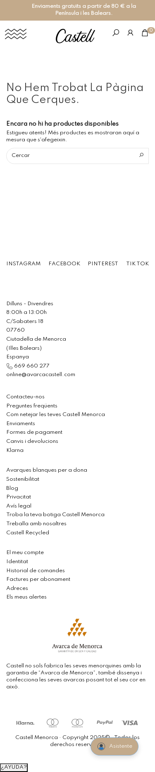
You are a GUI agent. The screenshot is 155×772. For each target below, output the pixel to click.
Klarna (15, 450)
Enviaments (20, 423)
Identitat (17, 561)
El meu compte (25, 552)
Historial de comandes (35, 570)
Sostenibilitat (22, 479)
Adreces (17, 588)
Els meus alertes (26, 597)
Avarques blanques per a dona (46, 470)
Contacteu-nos (25, 397)
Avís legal (18, 506)
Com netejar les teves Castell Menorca (55, 414)
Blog (12, 488)
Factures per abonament (38, 579)
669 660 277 (31, 366)
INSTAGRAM (23, 264)
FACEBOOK (64, 264)
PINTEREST (103, 264)
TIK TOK (137, 264)
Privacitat (18, 497)
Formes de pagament (34, 432)
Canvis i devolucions (32, 441)
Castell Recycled (27, 533)
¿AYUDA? (14, 767)
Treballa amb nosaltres (36, 523)
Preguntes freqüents (31, 406)
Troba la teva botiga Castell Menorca (55, 514)
